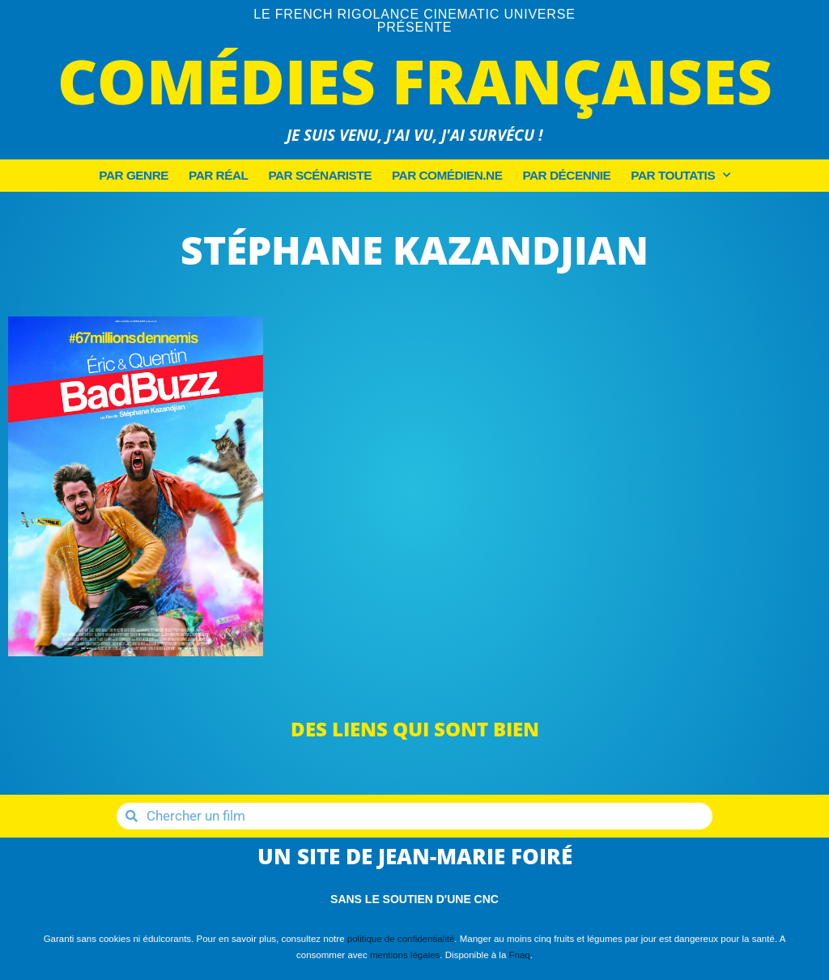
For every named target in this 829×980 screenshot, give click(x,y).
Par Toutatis (680, 176)
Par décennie (566, 175)
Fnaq (519, 955)
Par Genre (133, 175)
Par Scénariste (320, 175)
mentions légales (405, 955)
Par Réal (218, 175)
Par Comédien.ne (447, 175)
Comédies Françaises (414, 80)
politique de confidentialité (401, 939)
